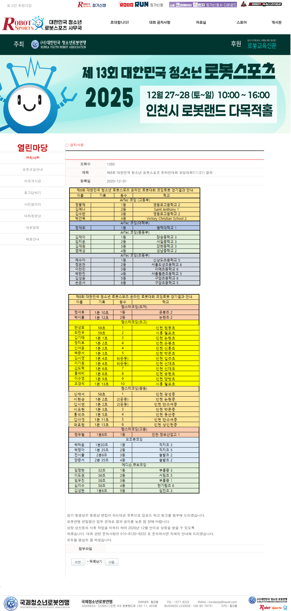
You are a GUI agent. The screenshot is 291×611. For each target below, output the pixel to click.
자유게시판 (32, 180)
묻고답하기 (32, 192)
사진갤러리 (32, 204)
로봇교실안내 (32, 169)
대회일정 (32, 227)
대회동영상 (32, 215)
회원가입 (25, 5)
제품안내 (32, 239)
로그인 (8, 5)
